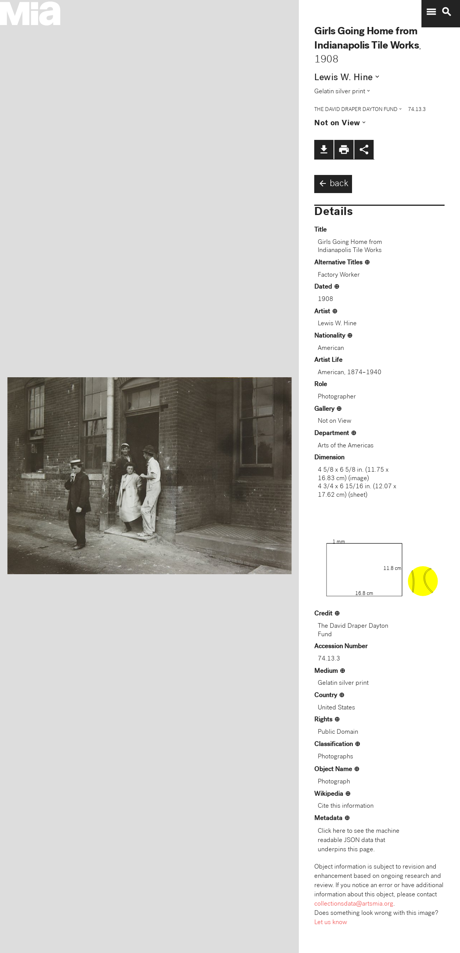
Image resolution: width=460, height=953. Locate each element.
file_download (324, 149)
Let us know (330, 922)
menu (431, 12)
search (446, 12)
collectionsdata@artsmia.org (353, 904)
